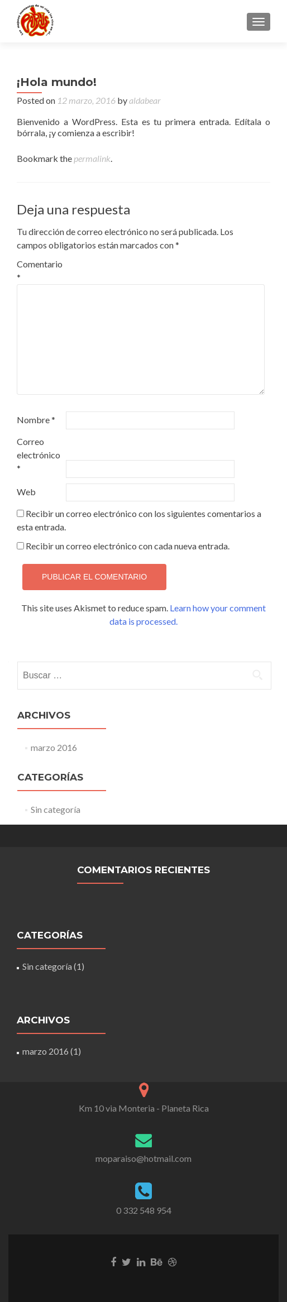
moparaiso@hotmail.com (143, 1158)
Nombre (36, 419)
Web (26, 491)
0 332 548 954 (143, 1210)
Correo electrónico (38, 454)
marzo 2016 (54, 747)
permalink (92, 158)
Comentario (40, 271)
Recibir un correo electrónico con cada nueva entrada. (127, 545)
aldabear (145, 100)
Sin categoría (55, 809)
